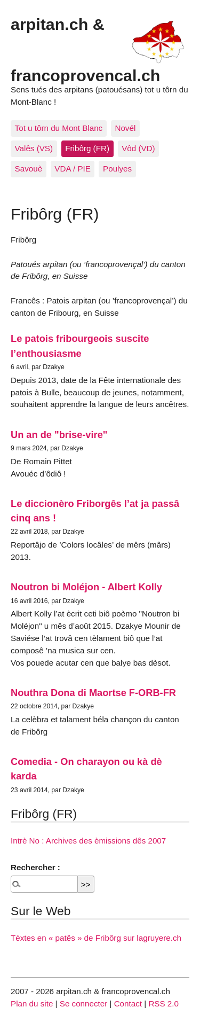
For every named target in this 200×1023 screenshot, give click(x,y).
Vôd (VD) (138, 148)
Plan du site (32, 1003)
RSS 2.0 (163, 1003)
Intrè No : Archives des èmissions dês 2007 (88, 840)
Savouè (29, 168)
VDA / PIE (72, 168)
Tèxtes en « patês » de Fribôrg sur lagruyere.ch (96, 937)
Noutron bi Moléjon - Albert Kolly (86, 586)
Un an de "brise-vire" (59, 434)
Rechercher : (35, 867)
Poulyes (117, 168)
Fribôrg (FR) (87, 148)
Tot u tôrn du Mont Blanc (59, 127)
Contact (128, 1003)
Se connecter (84, 1003)
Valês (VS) (34, 148)
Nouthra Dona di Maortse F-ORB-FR (93, 692)
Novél (125, 127)
